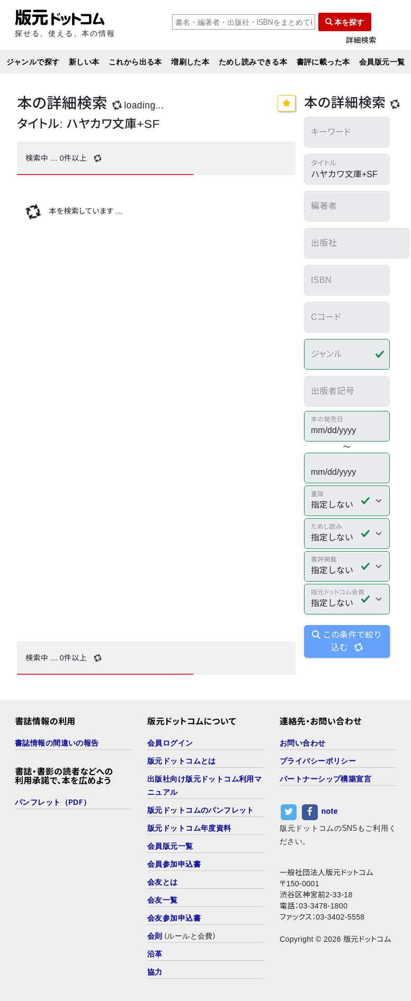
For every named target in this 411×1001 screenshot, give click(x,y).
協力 (155, 971)
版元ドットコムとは (181, 760)
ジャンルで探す (33, 61)
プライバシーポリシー (318, 760)
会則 (155, 935)
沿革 (155, 953)
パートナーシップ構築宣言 (325, 778)
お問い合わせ (303, 742)
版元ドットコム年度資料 (189, 827)
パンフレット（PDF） (53, 801)
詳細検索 (361, 40)
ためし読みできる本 (253, 61)
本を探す (344, 21)
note (329, 811)
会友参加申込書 (174, 917)
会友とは (162, 881)
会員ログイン (170, 742)
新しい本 (84, 61)
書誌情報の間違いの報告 (57, 742)
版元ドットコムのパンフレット (200, 809)
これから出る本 (135, 61)
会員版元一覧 (382, 61)
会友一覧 (162, 899)
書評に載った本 (323, 61)
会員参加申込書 (174, 863)
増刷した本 (190, 61)
